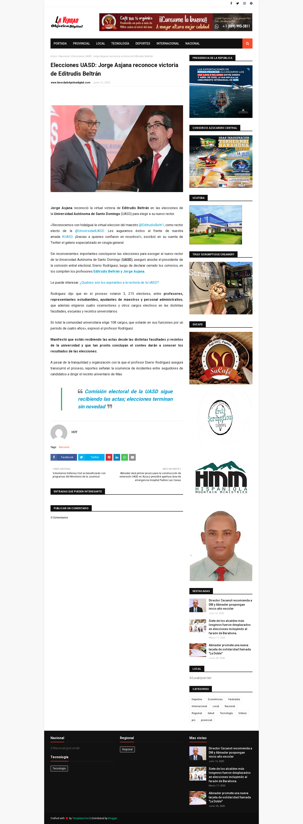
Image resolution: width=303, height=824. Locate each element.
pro (193, 720)
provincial (206, 720)
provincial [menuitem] (81, 43)
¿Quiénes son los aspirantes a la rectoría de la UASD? (119, 283)
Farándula (234, 699)
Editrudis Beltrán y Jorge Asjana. (119, 271)
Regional (197, 713)
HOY (74, 432)
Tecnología (226, 713)
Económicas (215, 699)
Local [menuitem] (100, 43)
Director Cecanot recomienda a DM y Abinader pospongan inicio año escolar (230, 604)
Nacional (64, 56)
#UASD (67, 237)
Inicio (53, 56)
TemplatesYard (81, 818)
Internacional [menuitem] (168, 43)
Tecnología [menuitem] (120, 43)
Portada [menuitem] (60, 43)
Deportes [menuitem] (143, 43)
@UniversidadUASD (89, 231)
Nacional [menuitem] (192, 43)
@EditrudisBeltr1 (151, 225)
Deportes (197, 699)
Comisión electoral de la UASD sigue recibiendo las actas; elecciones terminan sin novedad (125, 399)
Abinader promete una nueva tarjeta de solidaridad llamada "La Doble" (230, 649)
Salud (211, 713)
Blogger (112, 818)
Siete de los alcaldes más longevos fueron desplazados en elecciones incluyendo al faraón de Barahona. (230, 627)
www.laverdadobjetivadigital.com (70, 82)
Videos (242, 713)
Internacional (199, 706)
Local (216, 706)
